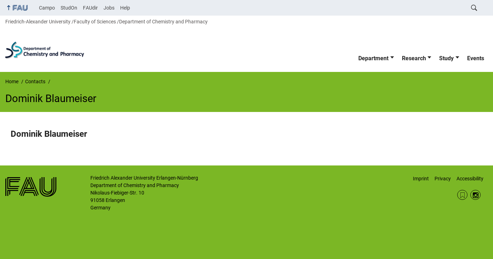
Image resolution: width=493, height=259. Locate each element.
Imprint (421, 178)
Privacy (443, 178)
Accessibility (469, 178)
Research (414, 58)
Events (475, 58)
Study (446, 58)
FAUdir (90, 8)
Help (125, 8)
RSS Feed (462, 195)
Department (373, 58)
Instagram (475, 195)
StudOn (69, 8)
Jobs (108, 8)
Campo (47, 8)
